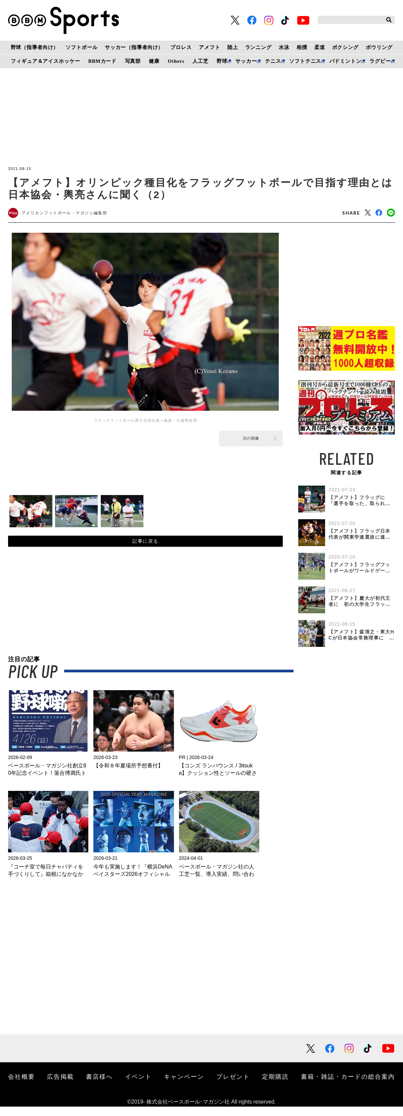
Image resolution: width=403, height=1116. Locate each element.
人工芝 (200, 61)
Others (176, 61)
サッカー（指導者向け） (134, 47)
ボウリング (379, 47)
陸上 (232, 47)
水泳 (284, 47)
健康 (154, 61)
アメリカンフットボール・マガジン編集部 (71, 214)
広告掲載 (60, 1086)
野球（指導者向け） (35, 47)
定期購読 (275, 1086)
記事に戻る (145, 547)
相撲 (302, 47)
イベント (138, 1086)
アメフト (209, 47)
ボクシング (345, 47)
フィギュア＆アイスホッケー (45, 61)
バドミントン (345, 61)
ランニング (258, 47)
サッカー (246, 61)
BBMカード (102, 61)
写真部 (133, 61)
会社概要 (21, 1086)
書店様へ (99, 1086)
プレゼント (233, 1086)
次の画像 (251, 441)
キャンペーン (184, 1086)
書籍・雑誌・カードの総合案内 (348, 1086)
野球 (222, 61)
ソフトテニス (305, 61)
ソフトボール (81, 47)
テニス (273, 61)
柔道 (319, 47)
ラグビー (380, 61)
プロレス (180, 47)
